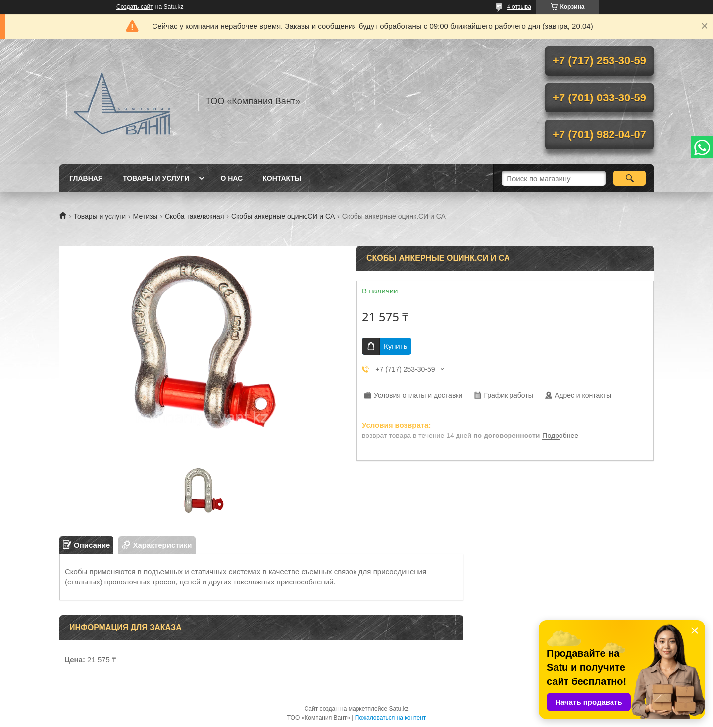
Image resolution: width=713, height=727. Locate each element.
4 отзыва (519, 6)
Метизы (145, 216)
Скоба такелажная (194, 216)
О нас (231, 178)
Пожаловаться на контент (390, 717)
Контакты (281, 178)
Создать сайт (134, 6)
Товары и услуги (156, 178)
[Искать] (629, 178)
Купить (395, 346)
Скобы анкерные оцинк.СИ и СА (283, 216)
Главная (86, 178)
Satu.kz (398, 708)
